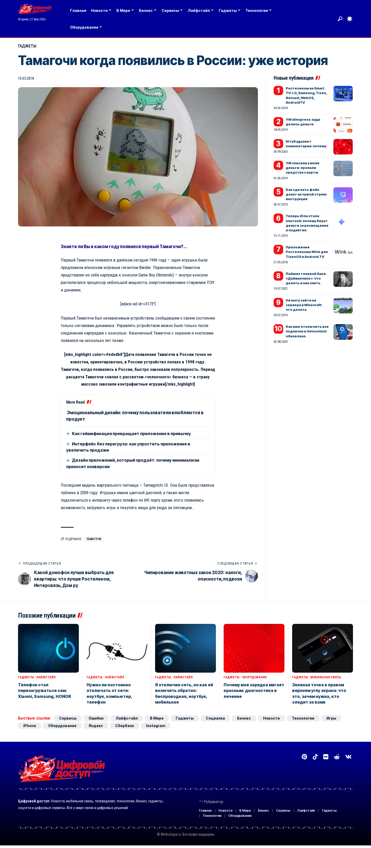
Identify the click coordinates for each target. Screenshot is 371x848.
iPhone (29, 725)
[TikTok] (315, 757)
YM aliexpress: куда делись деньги (303, 121)
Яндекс (96, 725)
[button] (340, 18)
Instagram (155, 725)
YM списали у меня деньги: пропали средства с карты (302, 167)
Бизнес (244, 718)
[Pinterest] (304, 757)
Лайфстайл (46, 677)
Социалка (215, 718)
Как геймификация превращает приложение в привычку (131, 433)
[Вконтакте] (348, 757)
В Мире (157, 718)
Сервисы (68, 718)
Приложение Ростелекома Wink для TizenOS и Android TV (307, 251)
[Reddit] (337, 757)
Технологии (303, 718)
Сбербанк (124, 725)
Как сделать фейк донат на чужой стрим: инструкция (306, 194)
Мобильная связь (325, 677)
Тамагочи (94, 539)
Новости (271, 718)
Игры (331, 718)
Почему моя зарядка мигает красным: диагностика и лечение (254, 690)
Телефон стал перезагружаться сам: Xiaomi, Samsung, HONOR (44, 690)
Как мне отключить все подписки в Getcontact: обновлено (307, 331)
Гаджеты (27, 46)
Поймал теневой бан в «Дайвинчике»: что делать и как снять (306, 278)
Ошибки (96, 718)
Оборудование (254, 677)
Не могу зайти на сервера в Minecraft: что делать (304, 305)
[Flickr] (326, 757)
